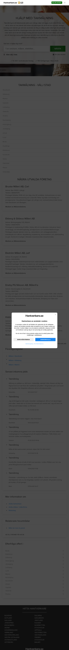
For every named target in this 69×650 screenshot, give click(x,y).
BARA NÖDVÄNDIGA (23, 339)
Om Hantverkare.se (38, 343)
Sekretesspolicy (29, 343)
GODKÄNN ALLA (45, 339)
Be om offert (56, 2)
